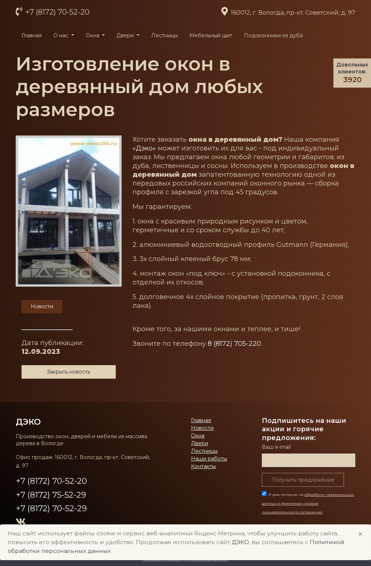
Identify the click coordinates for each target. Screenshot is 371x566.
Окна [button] (93, 35)
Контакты (203, 466)
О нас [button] (61, 35)
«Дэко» (144, 148)
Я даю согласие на (308, 503)
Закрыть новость (68, 371)
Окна (197, 435)
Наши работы (209, 458)
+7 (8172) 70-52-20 (56, 12)
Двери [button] (125, 35)
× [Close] (360, 534)
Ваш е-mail (276, 447)
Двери (199, 443)
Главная (32, 35)
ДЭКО (28, 422)
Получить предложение (302, 480)
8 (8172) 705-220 (234, 344)
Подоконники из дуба (273, 35)
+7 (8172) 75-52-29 (51, 495)
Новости (202, 428)
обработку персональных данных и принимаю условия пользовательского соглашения (308, 503)
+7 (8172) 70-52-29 (51, 508)
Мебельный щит (211, 35)
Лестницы (164, 35)
